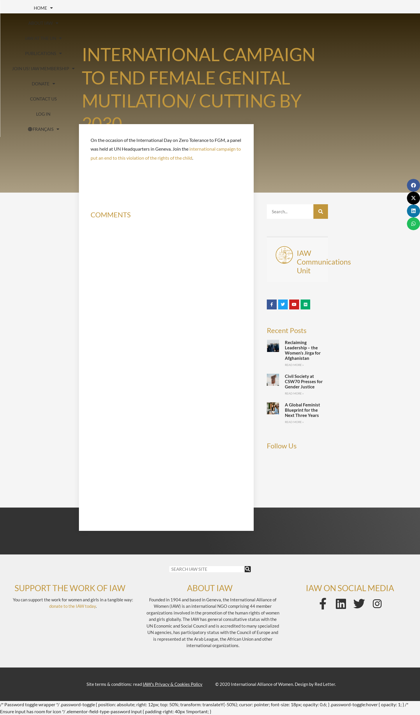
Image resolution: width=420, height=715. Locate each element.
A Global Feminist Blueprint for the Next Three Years (302, 410)
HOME (30, 8)
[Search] (320, 211)
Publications (196, 8)
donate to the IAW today (72, 606)
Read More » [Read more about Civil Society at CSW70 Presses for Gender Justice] (294, 393)
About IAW (79, 8)
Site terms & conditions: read (144, 684)
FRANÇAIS (229, 23)
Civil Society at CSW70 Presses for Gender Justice (304, 381)
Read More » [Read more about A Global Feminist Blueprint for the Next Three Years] (294, 422)
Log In (182, 23)
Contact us (386, 7)
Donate (337, 8)
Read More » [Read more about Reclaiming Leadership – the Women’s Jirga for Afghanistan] (294, 365)
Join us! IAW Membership (270, 8)
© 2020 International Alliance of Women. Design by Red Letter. (275, 684)
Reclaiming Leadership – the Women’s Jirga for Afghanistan (303, 350)
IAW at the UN (136, 8)
